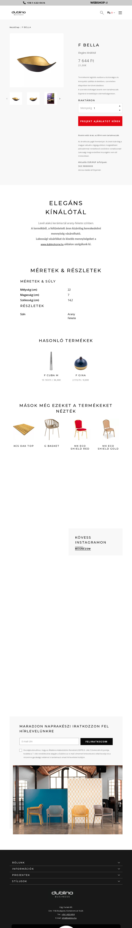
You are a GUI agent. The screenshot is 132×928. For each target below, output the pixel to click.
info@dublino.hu (69, 918)
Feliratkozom (96, 741)
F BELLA (26, 27)
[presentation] (6, 98)
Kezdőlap (15, 27)
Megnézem (83, 548)
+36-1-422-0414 (68, 914)
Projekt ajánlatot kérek (100, 121)
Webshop (99, 2)
